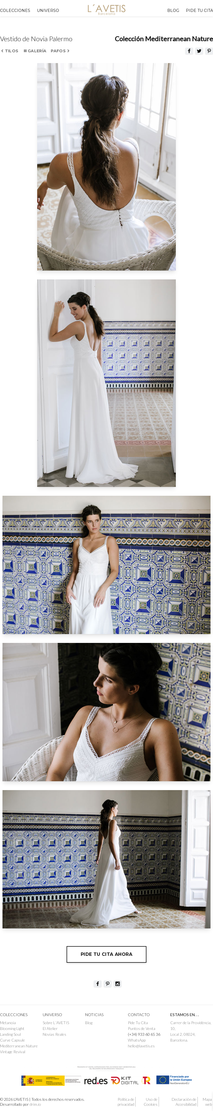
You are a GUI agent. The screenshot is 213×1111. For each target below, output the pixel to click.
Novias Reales (54, 1034)
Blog (173, 10)
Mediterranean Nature (19, 1045)
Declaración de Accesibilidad (184, 1102)
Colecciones (15, 10)
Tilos (9, 50)
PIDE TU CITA (199, 10)
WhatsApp (137, 1040)
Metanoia (8, 1022)
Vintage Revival (12, 1051)
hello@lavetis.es (141, 1045)
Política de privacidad (126, 1102)
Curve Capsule (12, 1040)
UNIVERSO (48, 10)
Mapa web (207, 1102)
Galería (34, 50)
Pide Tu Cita (138, 1022)
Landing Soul (10, 1034)
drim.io (35, 1104)
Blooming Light (12, 1028)
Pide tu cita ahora (106, 954)
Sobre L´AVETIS (56, 1022)
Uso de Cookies (151, 1102)
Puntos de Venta (141, 1028)
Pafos (60, 50)
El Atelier (50, 1028)
